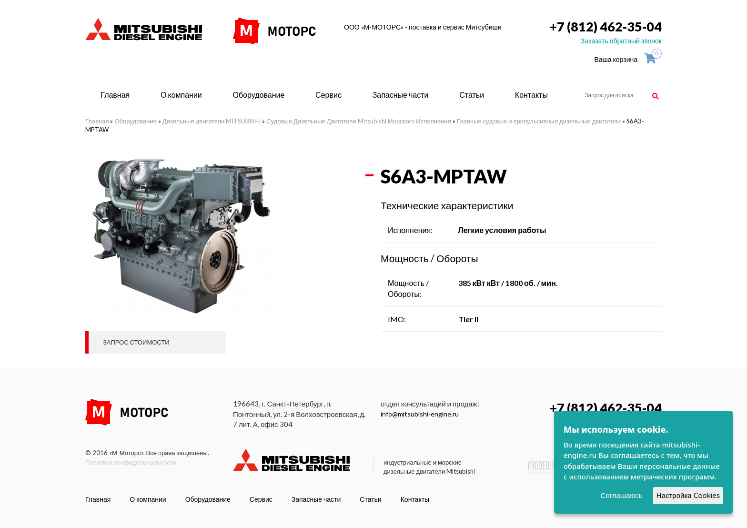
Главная (115, 94)
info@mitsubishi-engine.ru (420, 414)
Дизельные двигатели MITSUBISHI (211, 121)
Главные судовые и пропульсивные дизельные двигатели (539, 121)
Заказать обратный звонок (621, 41)
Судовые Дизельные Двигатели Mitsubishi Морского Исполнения (358, 121)
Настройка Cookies (688, 495)
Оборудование (259, 94)
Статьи (471, 94)
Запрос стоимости (136, 342)
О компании (181, 94)
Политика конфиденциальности (130, 462)
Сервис (328, 94)
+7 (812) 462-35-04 (606, 26)
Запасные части (401, 94)
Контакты (531, 94)
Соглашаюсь (621, 495)
